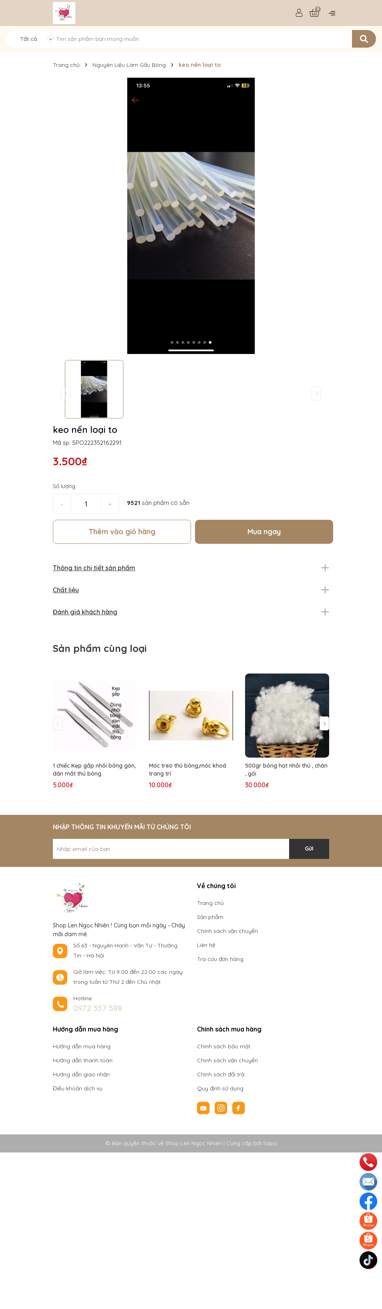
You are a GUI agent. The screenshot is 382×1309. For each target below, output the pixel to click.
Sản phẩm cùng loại (100, 648)
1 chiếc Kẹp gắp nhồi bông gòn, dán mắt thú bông (94, 769)
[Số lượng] (86, 504)
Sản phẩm (210, 917)
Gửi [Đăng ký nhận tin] (309, 848)
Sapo (270, 1143)
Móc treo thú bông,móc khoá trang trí (187, 769)
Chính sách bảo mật (223, 1046)
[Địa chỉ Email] (191, 849)
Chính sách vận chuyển (227, 931)
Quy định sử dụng (220, 1088)
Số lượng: (64, 486)
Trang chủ (210, 903)
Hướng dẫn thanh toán (83, 1060)
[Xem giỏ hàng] (314, 13)
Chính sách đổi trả (220, 1074)
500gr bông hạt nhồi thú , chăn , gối (286, 769)
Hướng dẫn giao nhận (81, 1074)
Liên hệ (206, 945)
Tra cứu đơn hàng (220, 959)
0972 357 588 (97, 1008)
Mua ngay (264, 531)
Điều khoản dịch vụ (78, 1088)
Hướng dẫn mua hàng (82, 1046)
